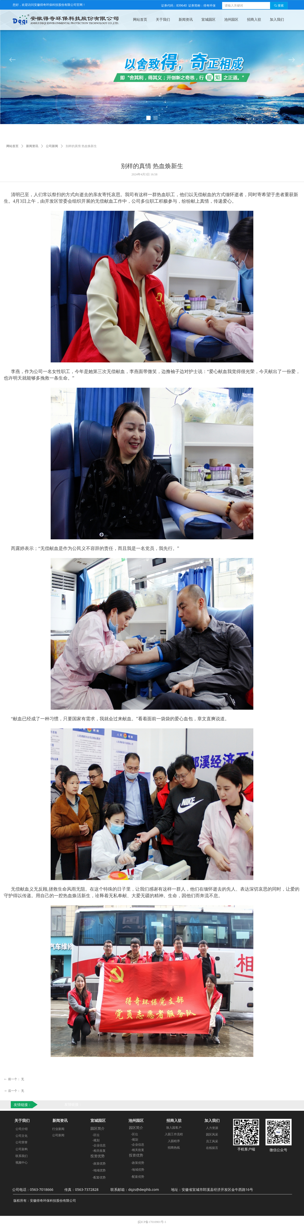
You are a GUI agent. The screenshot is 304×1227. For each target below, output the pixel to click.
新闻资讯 (32, 146)
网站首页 (12, 146)
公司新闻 (52, 146)
